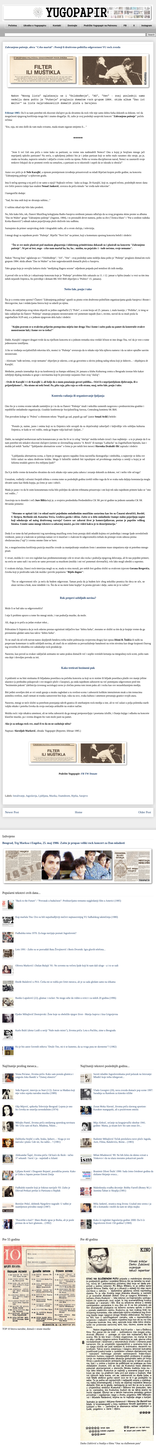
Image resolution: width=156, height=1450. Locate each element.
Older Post (144, 812)
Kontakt (57, 25)
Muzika (53, 795)
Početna (12, 25)
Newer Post (12, 812)
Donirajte (72, 25)
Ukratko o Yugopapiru (34, 25)
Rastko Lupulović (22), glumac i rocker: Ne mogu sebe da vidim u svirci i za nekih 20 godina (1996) (65, 998)
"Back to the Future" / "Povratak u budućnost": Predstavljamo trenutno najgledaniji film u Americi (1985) (68, 900)
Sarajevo (83, 795)
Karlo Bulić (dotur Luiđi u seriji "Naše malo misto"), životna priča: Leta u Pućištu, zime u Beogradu (65, 1030)
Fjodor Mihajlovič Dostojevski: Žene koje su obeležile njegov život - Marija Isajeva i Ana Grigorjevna (66, 1014)
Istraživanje (19, 795)
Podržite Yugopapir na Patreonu (100, 25)
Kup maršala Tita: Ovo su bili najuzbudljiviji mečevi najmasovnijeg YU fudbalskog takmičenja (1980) (66, 917)
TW (87, 773)
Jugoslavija (31, 795)
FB (125, 25)
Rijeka (74, 795)
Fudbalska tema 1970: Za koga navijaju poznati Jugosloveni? (45, 933)
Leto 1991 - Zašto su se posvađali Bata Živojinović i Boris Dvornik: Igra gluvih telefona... (60, 949)
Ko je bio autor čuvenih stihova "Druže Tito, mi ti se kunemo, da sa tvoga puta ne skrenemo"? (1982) (66, 1046)
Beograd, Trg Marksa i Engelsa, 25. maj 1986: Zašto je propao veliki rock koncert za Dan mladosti (63, 843)
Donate (93, 773)
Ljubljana (43, 795)
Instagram (146, 25)
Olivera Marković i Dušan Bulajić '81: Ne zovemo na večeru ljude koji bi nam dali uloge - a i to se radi (66, 965)
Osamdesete (64, 795)
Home (78, 812)
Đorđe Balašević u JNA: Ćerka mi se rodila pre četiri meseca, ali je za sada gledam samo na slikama (65, 982)
